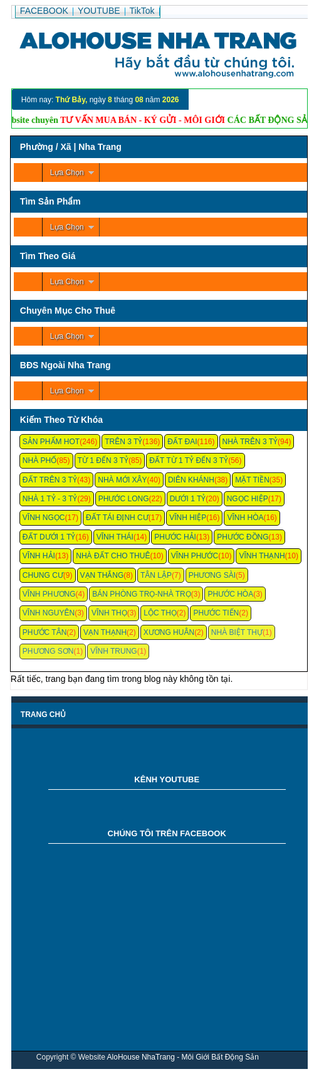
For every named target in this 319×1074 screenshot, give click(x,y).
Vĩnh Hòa (245, 517)
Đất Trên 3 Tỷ (50, 480)
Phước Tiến (216, 613)
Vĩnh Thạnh (262, 555)
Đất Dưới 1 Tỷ (49, 537)
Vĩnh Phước (194, 555)
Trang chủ (43, 714)
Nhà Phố (39, 460)
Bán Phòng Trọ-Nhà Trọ (141, 594)
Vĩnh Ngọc (44, 517)
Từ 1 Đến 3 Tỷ (103, 460)
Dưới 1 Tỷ (188, 498)
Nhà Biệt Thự (237, 632)
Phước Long (123, 498)
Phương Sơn (48, 651)
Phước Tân (44, 632)
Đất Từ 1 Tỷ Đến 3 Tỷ (188, 460)
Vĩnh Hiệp (187, 517)
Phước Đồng (242, 537)
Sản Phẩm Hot (51, 441)
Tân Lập (156, 575)
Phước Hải (175, 537)
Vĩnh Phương (49, 594)
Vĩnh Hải (39, 555)
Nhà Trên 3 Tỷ (250, 441)
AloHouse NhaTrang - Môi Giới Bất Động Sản (183, 1057)
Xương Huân (169, 632)
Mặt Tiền (252, 480)
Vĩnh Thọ (109, 613)
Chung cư (43, 575)
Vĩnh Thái (115, 537)
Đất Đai (182, 441)
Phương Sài (212, 575)
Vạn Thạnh (105, 632)
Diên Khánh (191, 480)
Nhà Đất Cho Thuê (113, 555)
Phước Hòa (230, 594)
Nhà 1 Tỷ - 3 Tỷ (50, 498)
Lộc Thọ (160, 613)
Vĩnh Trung (113, 651)
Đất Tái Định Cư (117, 517)
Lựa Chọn (67, 172)
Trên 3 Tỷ (123, 441)
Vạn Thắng (102, 575)
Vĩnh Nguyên (49, 613)
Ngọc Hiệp (247, 498)
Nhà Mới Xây (122, 480)
